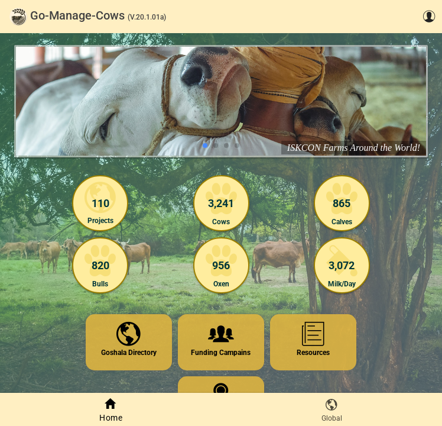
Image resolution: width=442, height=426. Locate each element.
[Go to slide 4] (237, 145)
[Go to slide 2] (215, 145)
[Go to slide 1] (205, 145)
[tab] (110, 409)
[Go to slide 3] (226, 145)
